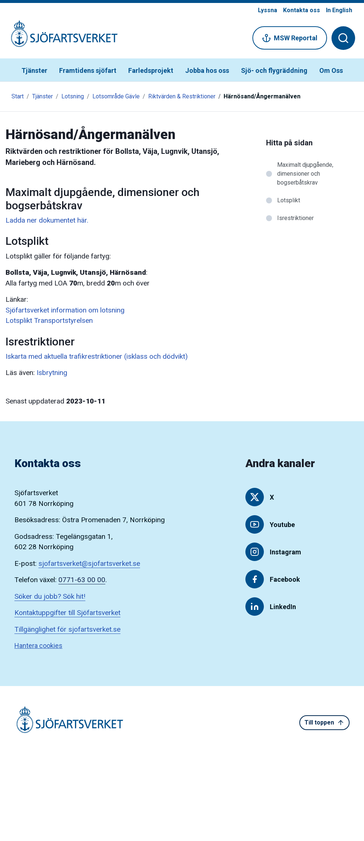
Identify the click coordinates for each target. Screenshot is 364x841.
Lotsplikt (288, 200)
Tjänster (34, 70)
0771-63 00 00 (81, 579)
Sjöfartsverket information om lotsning (65, 310)
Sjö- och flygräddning (274, 70)
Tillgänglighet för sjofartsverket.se (67, 629)
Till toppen (324, 722)
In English (339, 10)
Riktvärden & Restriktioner (181, 96)
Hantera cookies (38, 645)
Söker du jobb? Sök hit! (49, 596)
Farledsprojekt (150, 70)
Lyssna (267, 10)
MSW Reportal (289, 38)
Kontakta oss (301, 10)
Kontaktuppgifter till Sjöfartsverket (67, 612)
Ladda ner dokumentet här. (47, 220)
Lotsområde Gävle (116, 96)
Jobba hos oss (207, 70)
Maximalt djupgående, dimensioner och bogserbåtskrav (305, 173)
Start (17, 96)
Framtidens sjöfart (87, 70)
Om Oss (331, 70)
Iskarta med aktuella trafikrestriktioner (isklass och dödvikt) (97, 356)
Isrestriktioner (295, 218)
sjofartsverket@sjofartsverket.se (89, 563)
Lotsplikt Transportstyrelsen (49, 320)
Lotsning (72, 96)
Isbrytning (52, 372)
